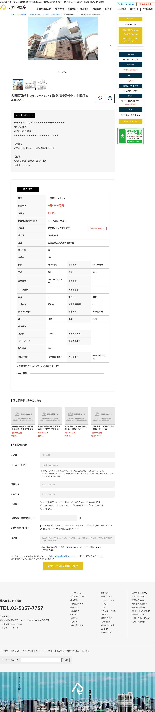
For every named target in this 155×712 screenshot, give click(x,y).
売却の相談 (75, 611)
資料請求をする (130, 121)
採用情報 (85, 651)
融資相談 (97, 9)
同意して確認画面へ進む (63, 566)
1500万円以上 (47, 505)
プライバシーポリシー (45, 651)
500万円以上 (62, 502)
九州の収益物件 (138, 622)
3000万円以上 (80, 505)
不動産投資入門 (43, 9)
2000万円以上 (64, 505)
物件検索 (59, 9)
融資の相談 (75, 607)
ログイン (109, 9)
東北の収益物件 (138, 607)
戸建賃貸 (105, 615)
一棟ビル (105, 604)
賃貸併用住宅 (106, 618)
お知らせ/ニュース (78, 597)
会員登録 (72, 9)
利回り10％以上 (107, 625)
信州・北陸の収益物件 (141, 611)
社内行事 (134, 9)
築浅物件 (105, 629)
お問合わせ (147, 9)
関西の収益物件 (138, 600)
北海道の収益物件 (139, 604)
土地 (103, 607)
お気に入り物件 (76, 625)
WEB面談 (74, 615)
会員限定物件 (106, 632)
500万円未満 (47, 502)
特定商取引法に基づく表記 (68, 651)
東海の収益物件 (138, 615)
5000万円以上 (96, 505)
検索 (66, 660)
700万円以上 (77, 502)
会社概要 (122, 9)
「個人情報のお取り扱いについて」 (63, 556)
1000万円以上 (93, 502)
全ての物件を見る (139, 593)
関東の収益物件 (138, 597)
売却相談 (84, 9)
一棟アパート (106, 597)
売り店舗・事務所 (108, 611)
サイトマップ (28, 651)
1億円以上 (46, 509)
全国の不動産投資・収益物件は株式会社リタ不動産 (75, 702)
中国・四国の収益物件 (141, 618)
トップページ (75, 593)
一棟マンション (107, 600)
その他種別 (105, 622)
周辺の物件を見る (97, 228)
